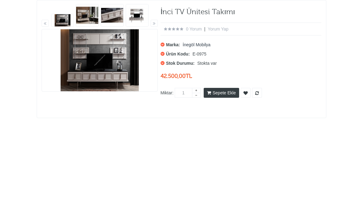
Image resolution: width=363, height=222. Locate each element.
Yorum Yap (218, 29)
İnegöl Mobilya (196, 44)
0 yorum (194, 29)
